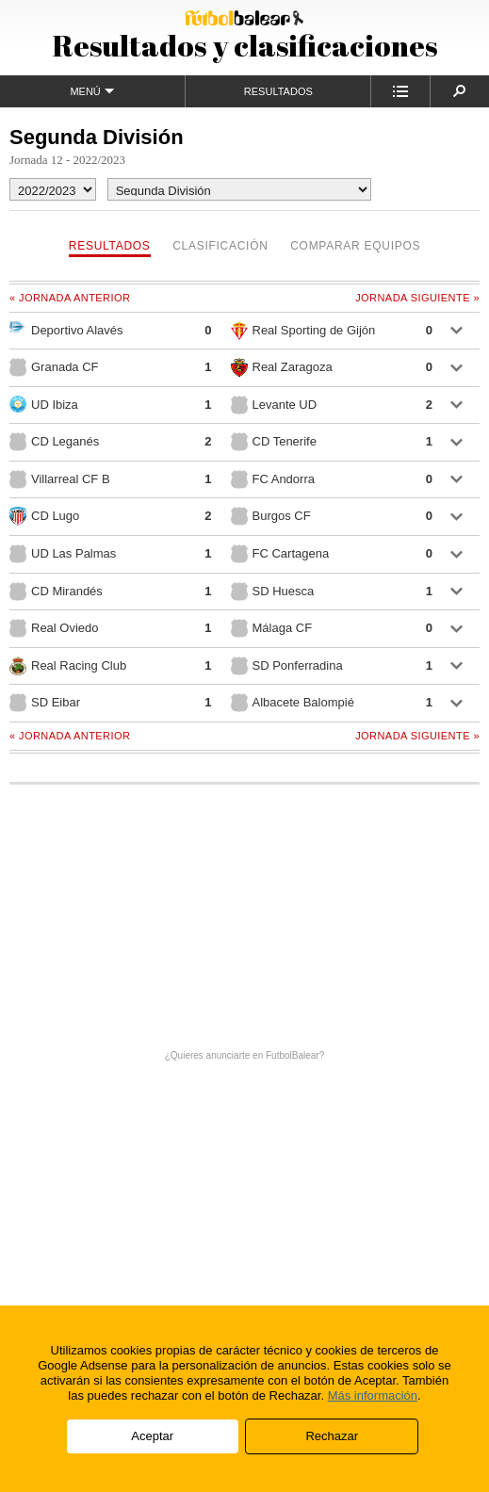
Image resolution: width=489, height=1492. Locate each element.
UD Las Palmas (62, 553)
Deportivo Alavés (66, 329)
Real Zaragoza (282, 367)
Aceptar (152, 1436)
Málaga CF (272, 628)
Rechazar (331, 1436)
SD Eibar (44, 702)
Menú (92, 91)
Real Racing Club (67, 666)
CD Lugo (44, 516)
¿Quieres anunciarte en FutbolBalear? (245, 1055)
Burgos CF (271, 516)
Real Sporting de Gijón (303, 330)
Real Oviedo (54, 628)
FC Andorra (273, 479)
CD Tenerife (274, 441)
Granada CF (54, 367)
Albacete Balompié (292, 702)
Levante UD (274, 405)
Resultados (278, 91)
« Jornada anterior (69, 297)
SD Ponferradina (287, 666)
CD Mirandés (56, 591)
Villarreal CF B (59, 479)
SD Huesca (273, 591)
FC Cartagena (280, 553)
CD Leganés (54, 441)
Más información (372, 1395)
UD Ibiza (43, 404)
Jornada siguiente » (417, 297)
